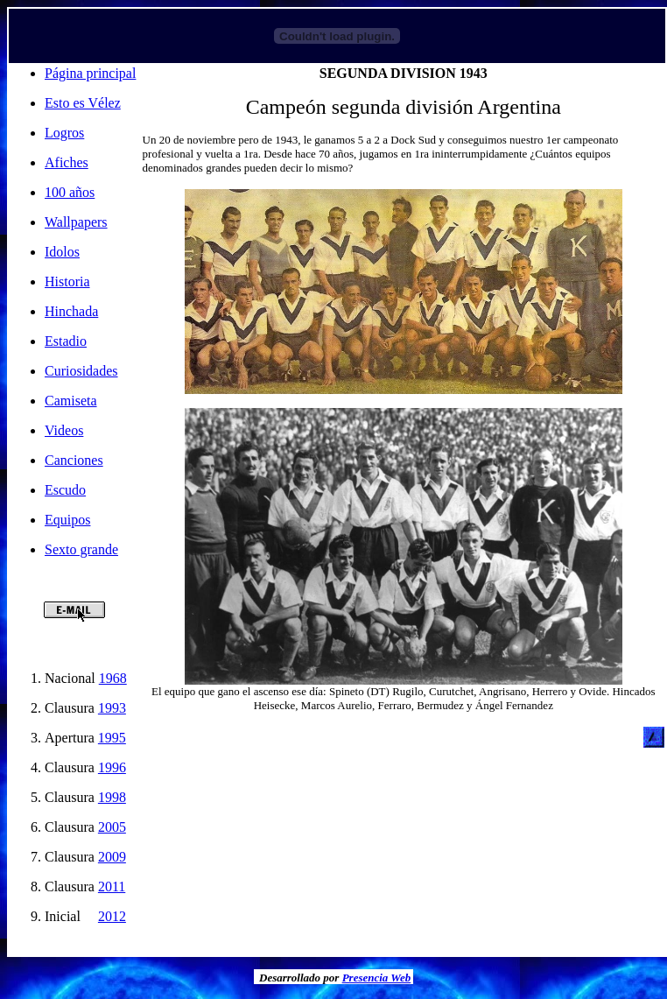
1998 (112, 797)
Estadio (66, 341)
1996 (112, 767)
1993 (112, 707)
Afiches (66, 162)
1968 (113, 678)
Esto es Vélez (83, 102)
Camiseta (71, 400)
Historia (67, 281)
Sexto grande (81, 549)
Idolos (62, 251)
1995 (112, 737)
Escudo (65, 489)
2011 (111, 886)
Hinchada (71, 311)
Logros (64, 132)
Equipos (67, 519)
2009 (112, 856)
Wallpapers (76, 222)
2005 (112, 827)
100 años (70, 192)
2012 (112, 916)
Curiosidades (81, 370)
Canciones (74, 460)
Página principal (90, 73)
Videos (64, 430)
